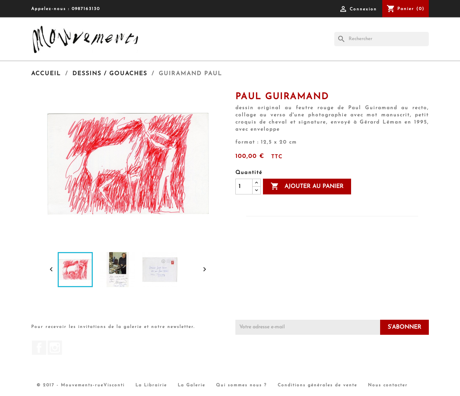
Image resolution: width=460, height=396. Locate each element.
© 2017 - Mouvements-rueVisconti (81, 385)
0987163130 (86, 9)
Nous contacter (388, 385)
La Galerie (191, 385)
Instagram (55, 348)
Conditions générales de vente (317, 385)
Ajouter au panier (307, 186)
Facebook (39, 348)
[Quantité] (244, 186)
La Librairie (151, 385)
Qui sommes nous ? (241, 385)
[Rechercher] (381, 39)
